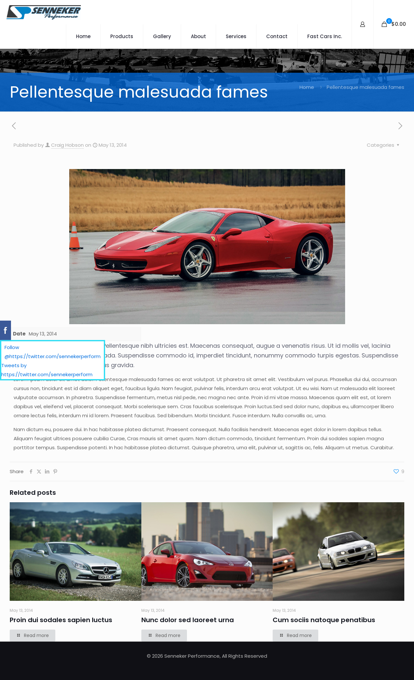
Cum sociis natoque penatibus (324, 619)
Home (307, 87)
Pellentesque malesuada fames (365, 87)
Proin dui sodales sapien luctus (61, 619)
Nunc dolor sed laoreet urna (187, 619)
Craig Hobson (67, 145)
